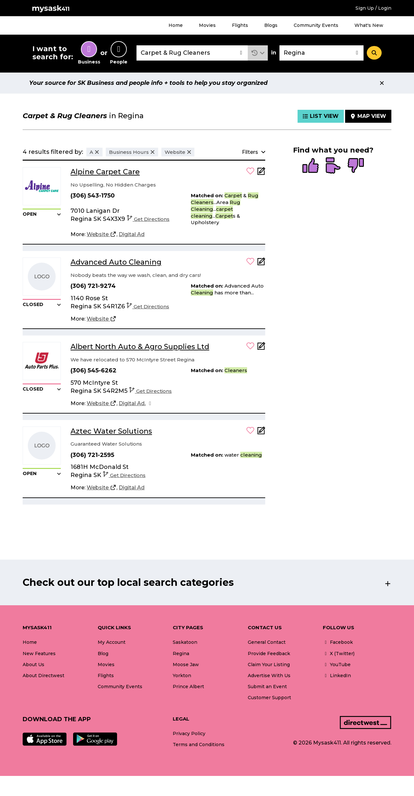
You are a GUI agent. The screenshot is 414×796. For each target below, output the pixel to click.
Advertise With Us (269, 675)
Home (176, 25)
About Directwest (43, 675)
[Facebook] (150, 403)
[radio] (310, 166)
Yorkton (182, 675)
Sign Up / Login (373, 8)
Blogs (271, 25)
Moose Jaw (186, 664)
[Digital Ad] (132, 234)
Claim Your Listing (269, 664)
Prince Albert (188, 686)
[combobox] (192, 53)
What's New (368, 25)
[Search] (374, 53)
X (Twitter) (338, 653)
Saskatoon (185, 642)
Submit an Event (267, 686)
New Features (39, 653)
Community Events (316, 25)
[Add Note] (261, 173)
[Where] (321, 53)
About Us (33, 664)
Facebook (338, 642)
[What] (192, 53)
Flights (240, 25)
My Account (111, 642)
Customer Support (269, 697)
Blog (103, 653)
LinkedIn (337, 675)
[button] (258, 53)
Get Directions (148, 219)
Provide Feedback (269, 653)
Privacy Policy (189, 733)
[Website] (101, 234)
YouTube (337, 664)
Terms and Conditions (198, 744)
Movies (207, 25)
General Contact (267, 642)
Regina (181, 653)
